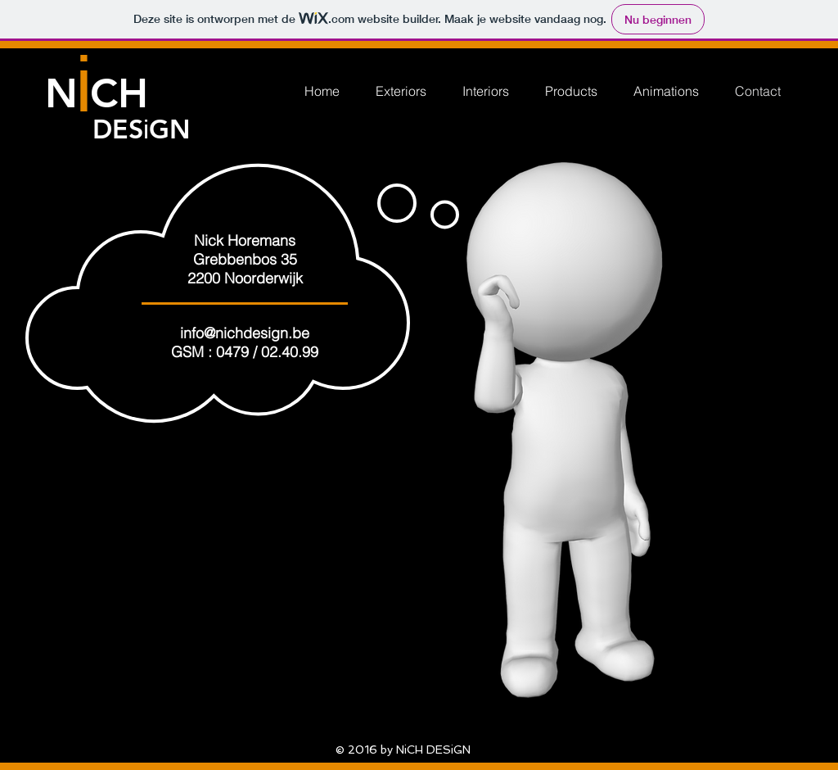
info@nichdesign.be (244, 333)
